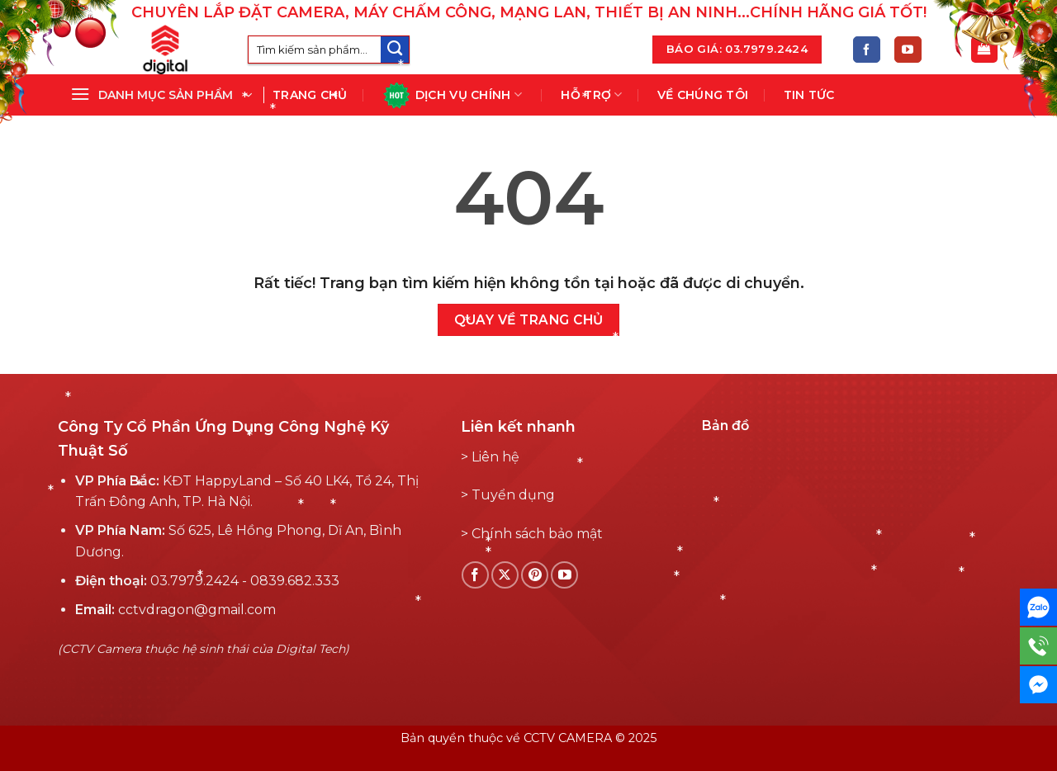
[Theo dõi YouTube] (908, 50)
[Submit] (395, 50)
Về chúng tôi (702, 95)
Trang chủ (310, 95)
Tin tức (809, 95)
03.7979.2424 (194, 581)
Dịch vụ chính (452, 95)
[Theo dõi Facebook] (866, 50)
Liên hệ (495, 457)
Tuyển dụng (513, 495)
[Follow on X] (505, 575)
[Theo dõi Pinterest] (534, 575)
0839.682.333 (294, 581)
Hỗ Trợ (591, 94)
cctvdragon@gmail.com (197, 609)
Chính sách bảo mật (537, 534)
